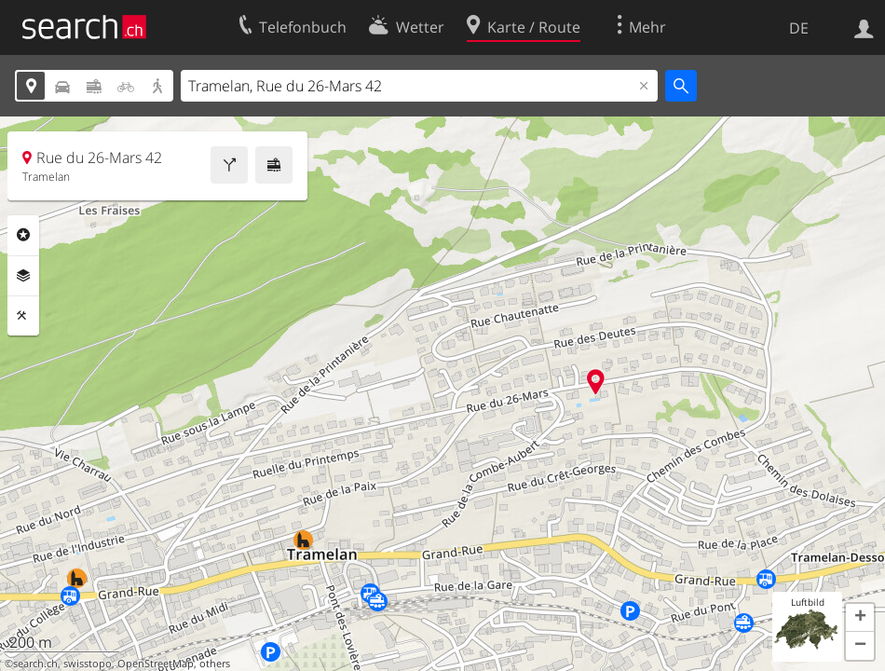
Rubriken (23, 234)
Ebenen (23, 275)
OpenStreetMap (155, 663)
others (214, 663)
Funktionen (23, 316)
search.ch (35, 663)
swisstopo (87, 663)
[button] (860, 618)
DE (799, 28)
